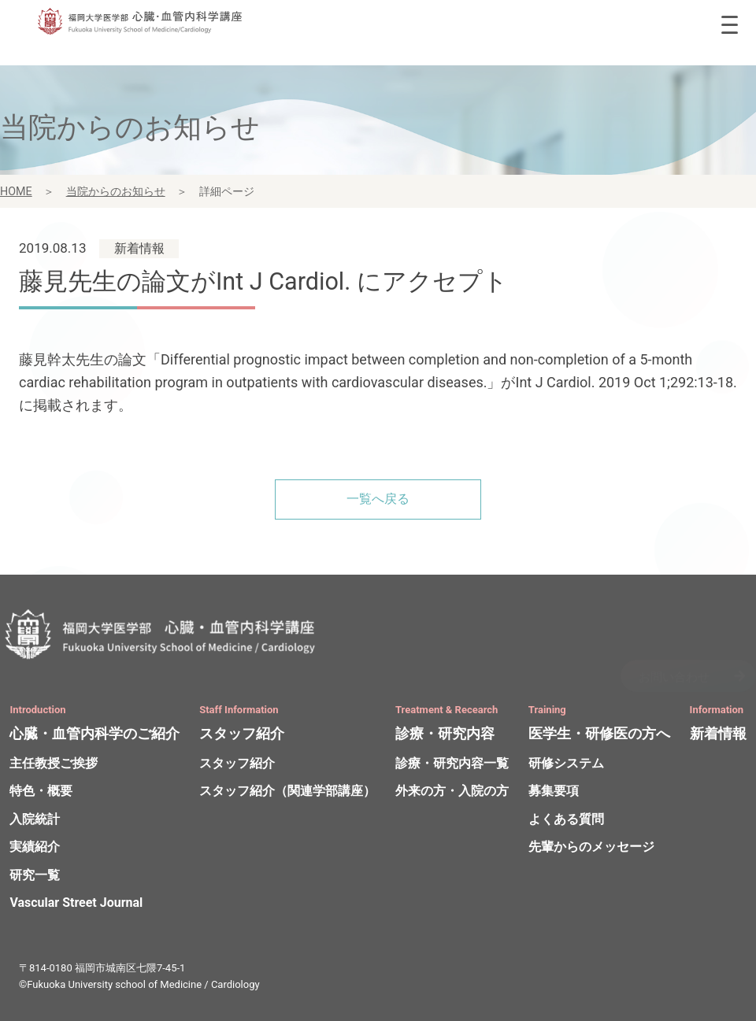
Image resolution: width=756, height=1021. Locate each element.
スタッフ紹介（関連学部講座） (287, 792)
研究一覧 (34, 876)
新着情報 (718, 735)
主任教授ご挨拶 (53, 764)
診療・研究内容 (445, 735)
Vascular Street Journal (76, 904)
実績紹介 (34, 848)
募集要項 (553, 792)
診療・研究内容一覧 (452, 764)
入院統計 (34, 820)
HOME (16, 193)
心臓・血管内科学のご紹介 (94, 735)
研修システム (566, 764)
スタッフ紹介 (241, 735)
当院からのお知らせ (115, 193)
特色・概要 (40, 792)
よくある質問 (566, 820)
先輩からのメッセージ (591, 848)
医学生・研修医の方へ (599, 735)
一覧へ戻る (378, 498)
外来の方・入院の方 (452, 792)
